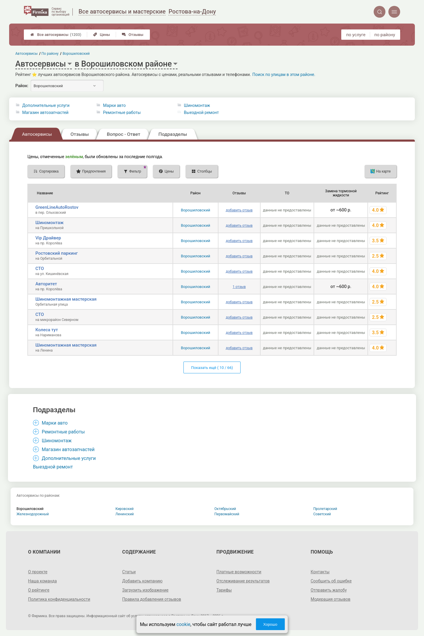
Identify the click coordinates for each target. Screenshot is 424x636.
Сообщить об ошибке (331, 581)
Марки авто (114, 105)
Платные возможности (238, 571)
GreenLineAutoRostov (56, 207)
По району (50, 54)
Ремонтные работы (122, 112)
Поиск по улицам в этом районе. (283, 74)
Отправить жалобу (329, 590)
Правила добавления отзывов (151, 599)
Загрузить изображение (145, 590)
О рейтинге (38, 590)
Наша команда (42, 581)
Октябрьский (225, 509)
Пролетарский (325, 509)
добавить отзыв (239, 210)
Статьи (129, 571)
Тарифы (224, 590)
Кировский (124, 509)
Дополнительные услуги (45, 105)
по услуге (356, 34)
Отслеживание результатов (243, 581)
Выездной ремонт (201, 112)
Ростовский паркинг (56, 253)
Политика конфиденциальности (59, 599)
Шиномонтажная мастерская (66, 299)
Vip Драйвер (48, 238)
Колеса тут (46, 329)
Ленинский (124, 514)
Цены (101, 34)
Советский (322, 514)
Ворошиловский (195, 210)
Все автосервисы (55, 34)
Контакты (320, 571)
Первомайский (226, 514)
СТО (39, 268)
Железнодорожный (32, 514)
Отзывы (132, 34)
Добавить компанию (142, 581)
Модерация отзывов (330, 599)
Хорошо (270, 624)
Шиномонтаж (197, 105)
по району (384, 34)
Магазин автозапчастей (45, 112)
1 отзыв (239, 287)
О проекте (37, 571)
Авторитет (46, 283)
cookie (183, 624)
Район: (21, 85)
